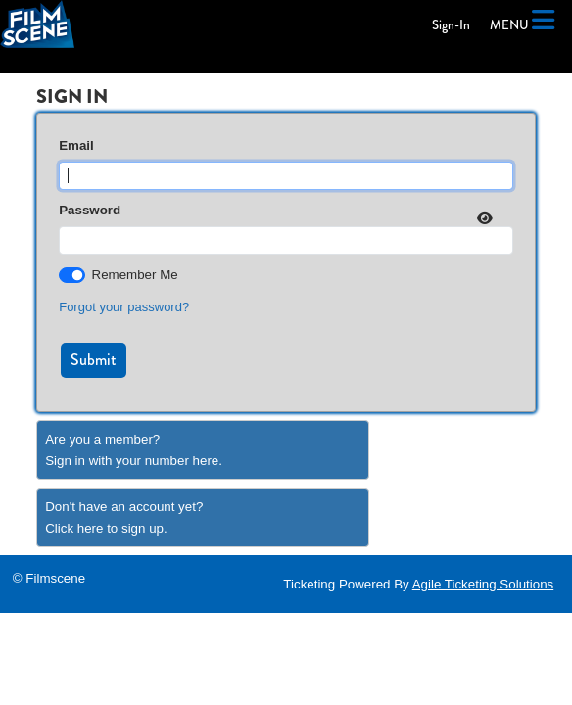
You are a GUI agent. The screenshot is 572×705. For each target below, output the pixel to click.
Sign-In (451, 25)
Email (76, 145)
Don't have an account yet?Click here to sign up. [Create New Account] (124, 517)
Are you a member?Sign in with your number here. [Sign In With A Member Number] (133, 450)
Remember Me (135, 274)
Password (89, 210)
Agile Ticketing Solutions (482, 584)
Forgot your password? (124, 307)
